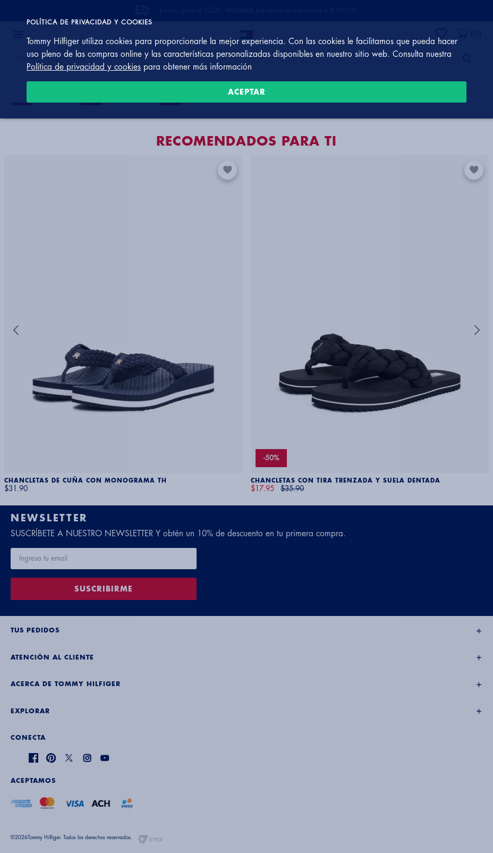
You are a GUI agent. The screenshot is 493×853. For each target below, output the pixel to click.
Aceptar (247, 92)
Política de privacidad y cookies (84, 67)
